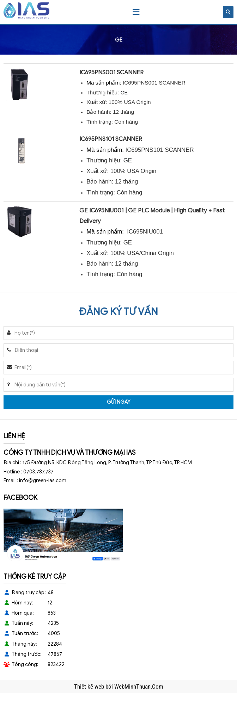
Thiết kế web (89, 686)
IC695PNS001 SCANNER (111, 72)
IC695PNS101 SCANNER (110, 139)
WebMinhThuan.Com (138, 686)
